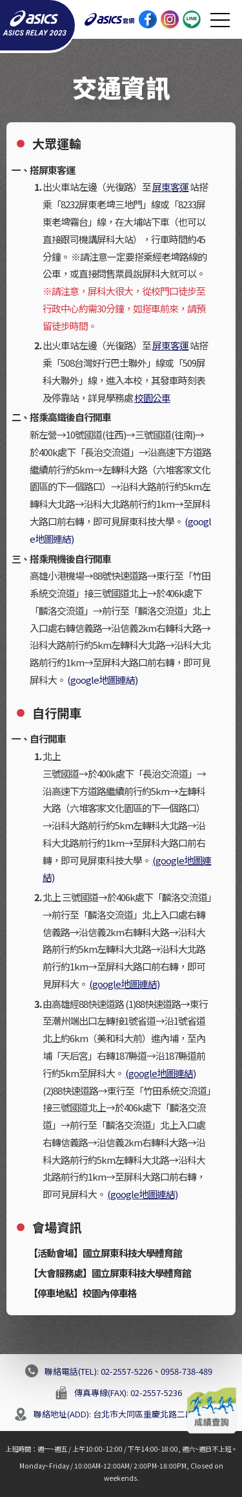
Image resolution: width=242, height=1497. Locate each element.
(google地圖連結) (102, 679)
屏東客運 (170, 186)
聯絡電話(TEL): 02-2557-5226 (98, 1371)
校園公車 (152, 397)
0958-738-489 (186, 1371)
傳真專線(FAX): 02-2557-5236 (128, 1392)
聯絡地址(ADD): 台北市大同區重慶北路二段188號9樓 (131, 1414)
